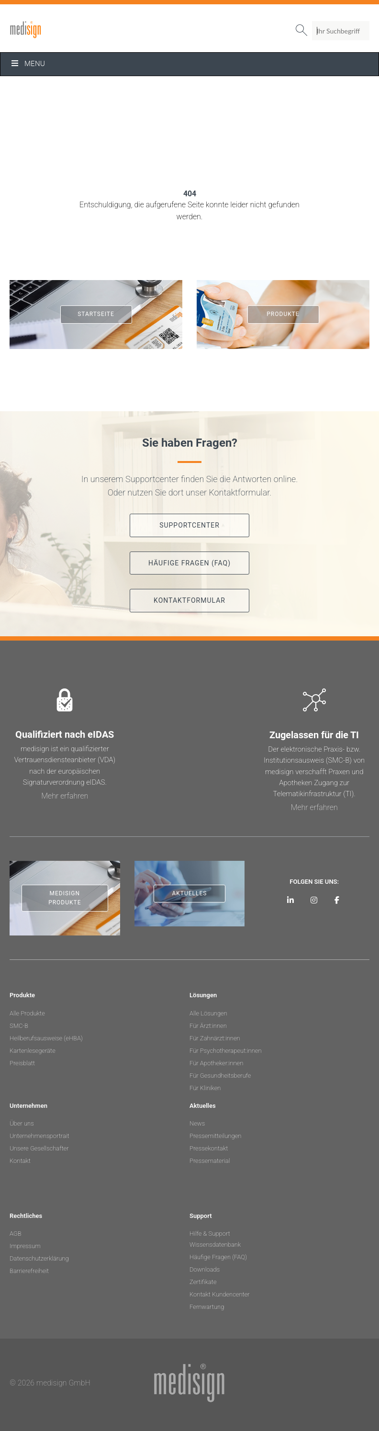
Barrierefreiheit (29, 1270)
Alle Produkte (27, 1013)
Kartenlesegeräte (33, 1050)
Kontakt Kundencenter (220, 1294)
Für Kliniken (205, 1088)
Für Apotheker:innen (216, 1063)
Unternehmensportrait (39, 1135)
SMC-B (19, 1025)
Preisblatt (22, 1063)
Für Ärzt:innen (208, 1025)
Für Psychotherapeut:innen (226, 1050)
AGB (16, 1233)
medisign (49, 29)
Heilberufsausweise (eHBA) (46, 1038)
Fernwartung (207, 1306)
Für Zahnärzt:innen (215, 1038)
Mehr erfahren (64, 795)
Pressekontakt (209, 1148)
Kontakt (20, 1160)
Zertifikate (203, 1281)
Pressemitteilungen (215, 1135)
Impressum (25, 1246)
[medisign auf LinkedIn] (290, 899)
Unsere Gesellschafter (39, 1148)
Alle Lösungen (208, 1013)
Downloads (205, 1269)
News (197, 1123)
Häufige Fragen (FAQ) (218, 1257)
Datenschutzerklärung (39, 1258)
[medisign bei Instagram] (313, 899)
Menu (27, 63)
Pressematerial (210, 1160)
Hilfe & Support (210, 1233)
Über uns (22, 1123)
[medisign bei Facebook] (337, 899)
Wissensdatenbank (215, 1244)
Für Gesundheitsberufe (220, 1075)
